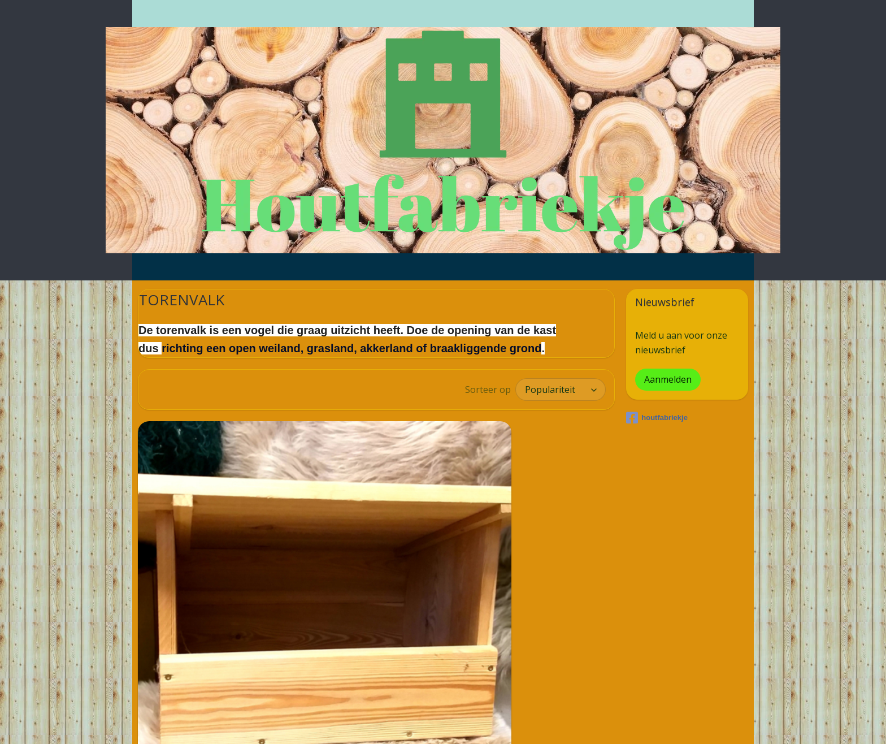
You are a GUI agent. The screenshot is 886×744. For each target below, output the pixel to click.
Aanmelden (668, 379)
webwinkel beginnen (467, 723)
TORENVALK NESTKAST (205, 665)
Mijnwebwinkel (566, 723)
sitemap (400, 723)
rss (424, 723)
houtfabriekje (657, 418)
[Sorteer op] (560, 389)
